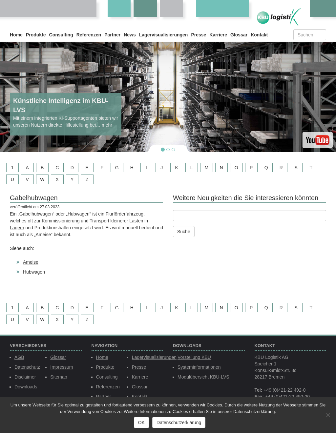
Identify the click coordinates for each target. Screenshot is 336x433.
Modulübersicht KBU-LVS (203, 377)
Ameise (30, 262)
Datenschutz (27, 367)
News (130, 34)
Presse (198, 34)
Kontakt (259, 34)
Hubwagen (34, 272)
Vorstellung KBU (194, 357)
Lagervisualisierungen (163, 34)
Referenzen (88, 34)
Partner (112, 34)
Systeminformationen (199, 367)
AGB (19, 357)
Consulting (61, 34)
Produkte (36, 34)
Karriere (218, 34)
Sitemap (58, 377)
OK (141, 422)
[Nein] (328, 415)
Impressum (61, 367)
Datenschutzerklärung (179, 422)
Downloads (25, 386)
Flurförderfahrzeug (124, 213)
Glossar (238, 34)
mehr (107, 125)
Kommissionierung (60, 220)
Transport (99, 220)
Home (16, 34)
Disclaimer (25, 377)
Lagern (17, 227)
